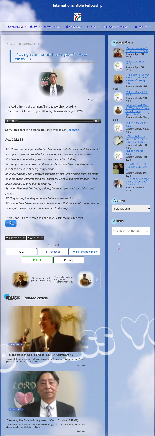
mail (7, 407)
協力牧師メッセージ (15, 238)
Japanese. (73, 130)
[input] (131, 231)
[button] (68, 260)
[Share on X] (21, 252)
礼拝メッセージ (35, 238)
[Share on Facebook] (53, 252)
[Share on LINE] (37, 260)
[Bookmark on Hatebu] (84, 252)
